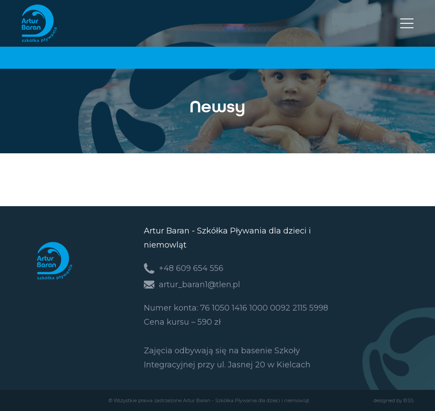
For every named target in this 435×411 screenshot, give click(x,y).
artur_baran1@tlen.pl (199, 284)
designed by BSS (393, 400)
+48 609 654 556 (191, 268)
